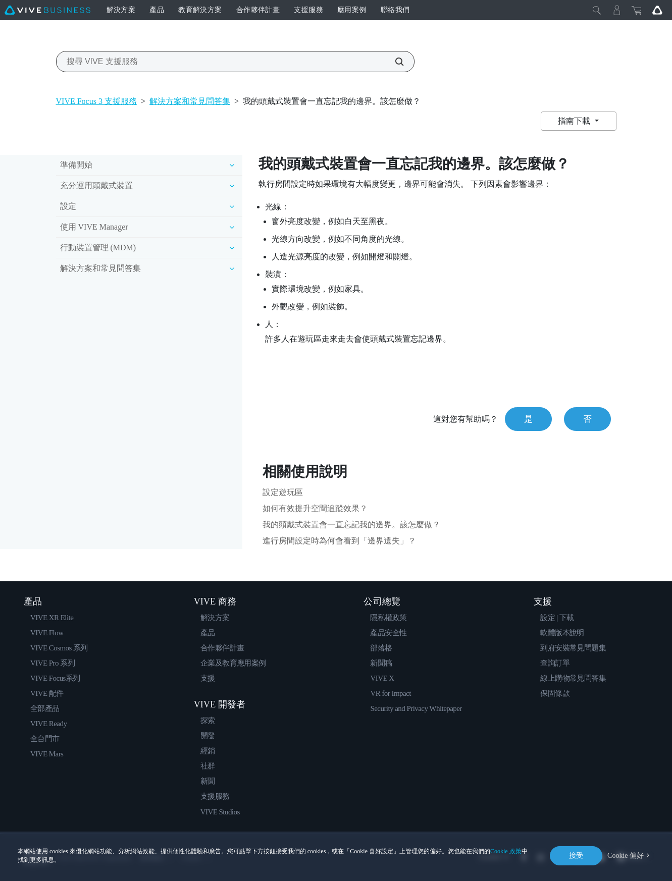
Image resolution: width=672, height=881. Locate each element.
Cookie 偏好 (625, 855)
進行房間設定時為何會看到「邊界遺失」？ (339, 540)
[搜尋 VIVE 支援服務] (394, 61)
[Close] (597, 10)
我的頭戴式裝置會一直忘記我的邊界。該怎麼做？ (351, 524)
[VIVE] (47, 10)
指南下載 (575, 121)
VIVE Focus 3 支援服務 (96, 101)
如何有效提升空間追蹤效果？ (315, 508)
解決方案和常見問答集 (189, 101)
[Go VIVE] (657, 10)
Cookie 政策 (506, 851)
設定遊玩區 (283, 492)
